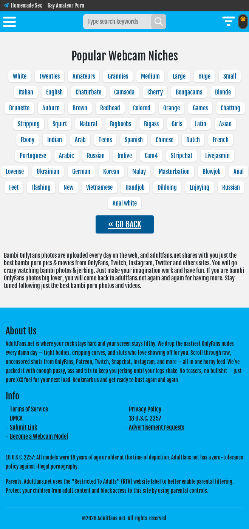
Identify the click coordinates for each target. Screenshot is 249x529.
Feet (14, 187)
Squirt (60, 124)
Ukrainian (48, 171)
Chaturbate (88, 92)
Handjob (135, 187)
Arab (80, 140)
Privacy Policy (145, 409)
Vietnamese (99, 187)
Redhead (110, 108)
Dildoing (167, 187)
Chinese (164, 140)
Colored (141, 108)
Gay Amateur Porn (66, 5)
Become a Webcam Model (39, 436)
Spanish (134, 140)
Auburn (51, 108)
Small (229, 76)
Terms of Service (29, 409)
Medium (150, 76)
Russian (96, 155)
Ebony (27, 140)
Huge (204, 76)
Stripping (29, 124)
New (68, 187)
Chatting (230, 108)
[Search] (158, 21)
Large (179, 76)
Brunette (19, 108)
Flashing (41, 187)
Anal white (125, 203)
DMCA (16, 418)
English (54, 92)
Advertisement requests (156, 427)
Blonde (223, 92)
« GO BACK (124, 224)
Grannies (118, 76)
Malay (139, 171)
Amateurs (84, 76)
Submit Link (23, 427)
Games (200, 108)
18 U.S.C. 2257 (145, 418)
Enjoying (199, 187)
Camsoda (124, 92)
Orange (171, 108)
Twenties (49, 76)
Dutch (193, 140)
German (81, 171)
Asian (225, 124)
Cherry (155, 92)
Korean (111, 171)
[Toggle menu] (9, 23)
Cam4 (151, 155)
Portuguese (33, 155)
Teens (105, 140)
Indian (54, 140)
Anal (239, 171)
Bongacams (189, 92)
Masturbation (174, 171)
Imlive (125, 155)
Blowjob (212, 171)
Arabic (66, 155)
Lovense (15, 171)
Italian (26, 92)
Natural (88, 124)
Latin (200, 124)
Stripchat (181, 155)
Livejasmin (217, 155)
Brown (80, 108)
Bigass (151, 124)
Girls (177, 124)
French (221, 140)
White (19, 76)
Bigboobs (120, 124)
